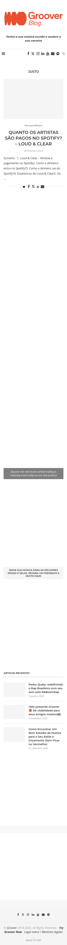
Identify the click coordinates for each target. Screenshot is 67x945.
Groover (12, 928)
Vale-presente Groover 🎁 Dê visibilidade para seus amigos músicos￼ (45, 710)
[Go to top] (33, 940)
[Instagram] (37, 53)
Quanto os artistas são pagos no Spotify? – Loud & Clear (33, 138)
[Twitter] (33, 53)
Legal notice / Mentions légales (43, 932)
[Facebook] (28, 53)
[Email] (52, 53)
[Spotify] (57, 53)
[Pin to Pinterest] (38, 187)
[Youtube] (47, 53)
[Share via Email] (42, 187)
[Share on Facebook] (29, 187)
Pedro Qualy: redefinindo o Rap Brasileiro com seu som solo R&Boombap (46, 688)
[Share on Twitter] (33, 186)
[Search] (63, 53)
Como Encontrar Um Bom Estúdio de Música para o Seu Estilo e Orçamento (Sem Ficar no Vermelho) (45, 736)
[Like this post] (24, 187)
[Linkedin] (42, 53)
